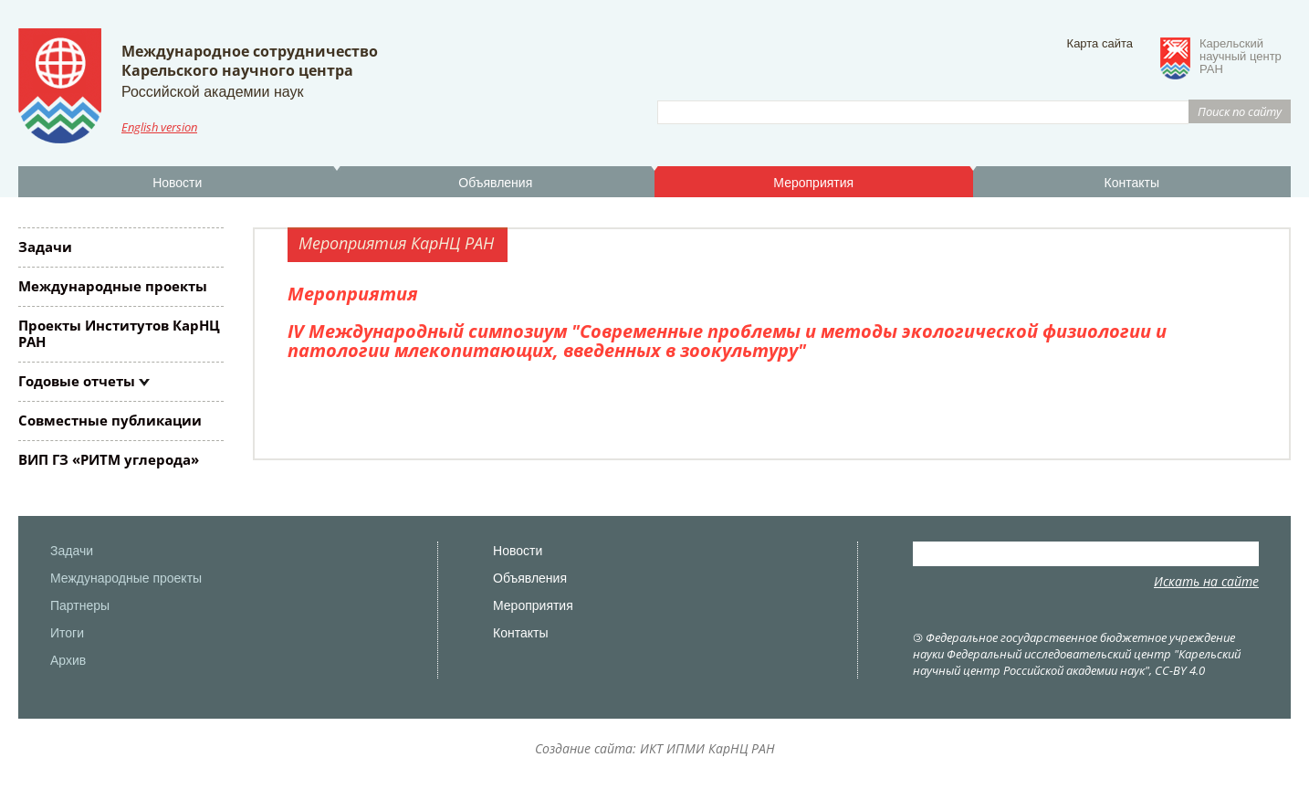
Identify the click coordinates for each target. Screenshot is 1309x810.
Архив (68, 660)
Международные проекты (112, 286)
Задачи (45, 246)
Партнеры (80, 605)
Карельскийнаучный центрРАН (1240, 56)
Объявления (495, 182)
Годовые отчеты (76, 381)
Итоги (67, 633)
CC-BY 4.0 (1180, 670)
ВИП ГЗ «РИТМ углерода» (108, 459)
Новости (177, 182)
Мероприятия (813, 182)
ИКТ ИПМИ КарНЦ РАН (707, 748)
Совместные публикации (110, 420)
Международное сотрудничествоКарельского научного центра (249, 60)
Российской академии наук (212, 92)
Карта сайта (1100, 43)
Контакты (1132, 182)
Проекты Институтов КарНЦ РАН (119, 333)
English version (159, 127)
